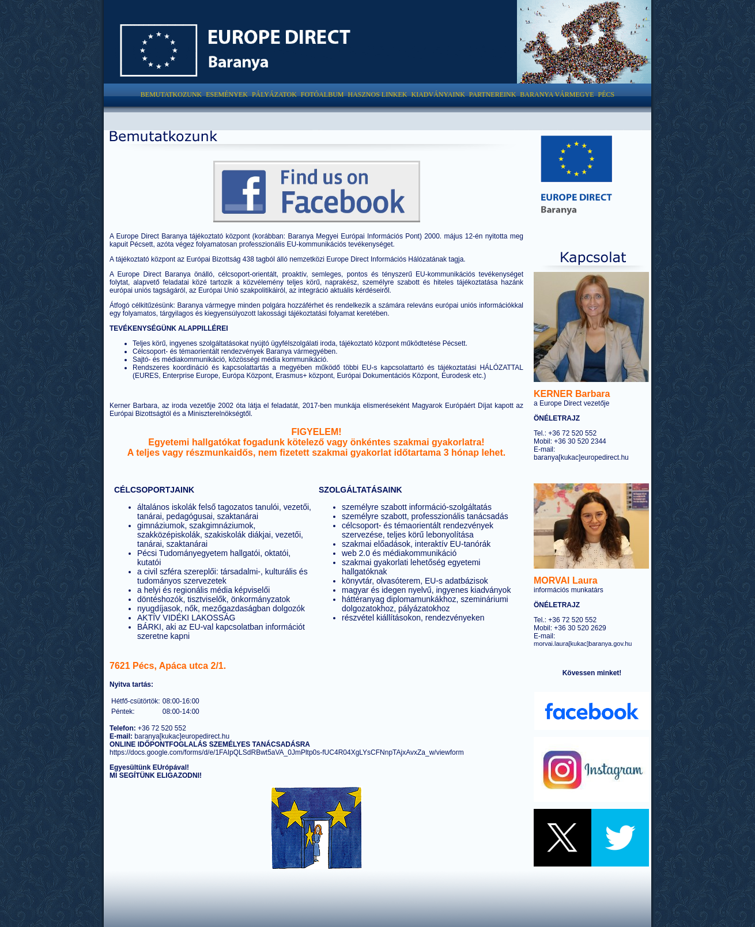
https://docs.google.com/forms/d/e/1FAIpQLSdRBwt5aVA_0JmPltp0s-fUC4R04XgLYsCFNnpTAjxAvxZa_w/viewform (287, 752)
